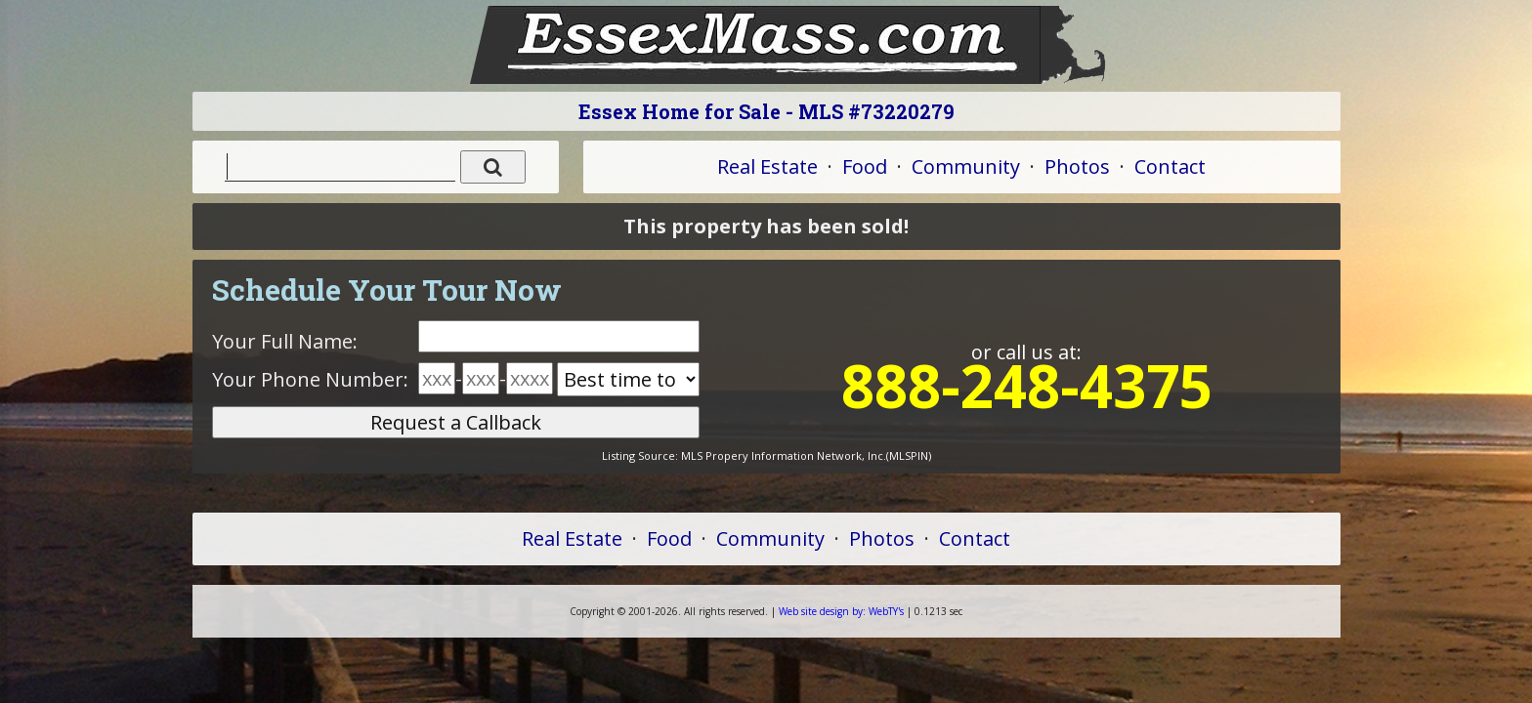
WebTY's (841, 611)
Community (966, 166)
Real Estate (767, 166)
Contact (1170, 166)
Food (864, 166)
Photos (1077, 166)
